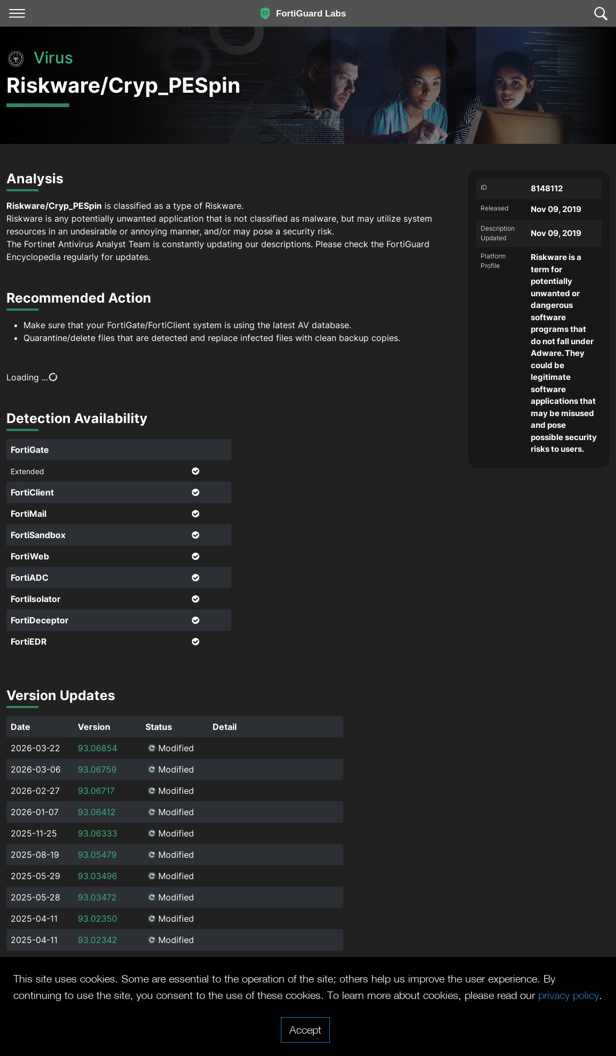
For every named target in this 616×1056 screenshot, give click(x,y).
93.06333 (97, 833)
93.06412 (97, 812)
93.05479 (97, 854)
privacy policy (568, 994)
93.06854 (97, 748)
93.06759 (97, 769)
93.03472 (97, 897)
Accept (305, 1029)
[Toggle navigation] (17, 13)
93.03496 (97, 876)
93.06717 (96, 790)
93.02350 (97, 918)
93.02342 (97, 940)
